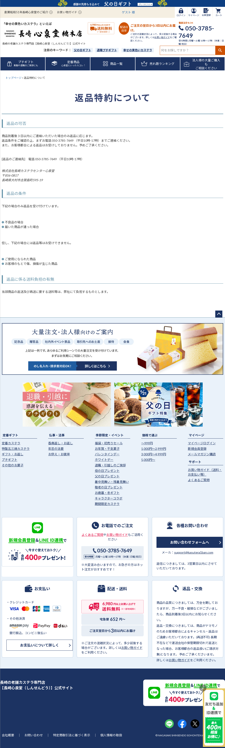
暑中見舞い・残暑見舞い (112, 482)
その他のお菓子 (12, 465)
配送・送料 (117, 588)
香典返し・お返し (60, 443)
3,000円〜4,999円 (153, 454)
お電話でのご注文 (117, 525)
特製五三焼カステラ (16, 448)
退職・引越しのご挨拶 (110, 465)
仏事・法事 (57, 435)
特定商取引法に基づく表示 (71, 735)
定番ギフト (10, 435)
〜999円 (147, 443)
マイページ (196, 435)
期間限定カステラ (107, 504)
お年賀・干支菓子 (107, 448)
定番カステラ (11, 443)
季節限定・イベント (110, 435)
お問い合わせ (33, 735)
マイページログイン (202, 443)
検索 (220, 50)
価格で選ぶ (150, 435)
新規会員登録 (197, 448)
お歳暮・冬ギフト (107, 493)
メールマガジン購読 (202, 454)
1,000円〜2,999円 (153, 448)
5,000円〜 (148, 460)
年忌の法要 (56, 448)
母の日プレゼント (107, 471)
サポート (195, 462)
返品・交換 (192, 588)
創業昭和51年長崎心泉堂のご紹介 (26, 12)
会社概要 (8, 735)
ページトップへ (218, 314)
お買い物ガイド (67, 12)
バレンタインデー (107, 454)
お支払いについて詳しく (39, 645)
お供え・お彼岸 (59, 454)
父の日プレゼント (107, 476)
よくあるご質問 (199, 480)
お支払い (42, 588)
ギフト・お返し (12, 454)
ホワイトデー (104, 460)
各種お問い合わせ (192, 525)
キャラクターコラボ (108, 498)
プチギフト (9, 460)
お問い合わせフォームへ (189, 542)
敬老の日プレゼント (109, 487)
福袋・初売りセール (109, 443)
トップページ (13, 77)
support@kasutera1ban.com (193, 552)
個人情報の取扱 (111, 735)
